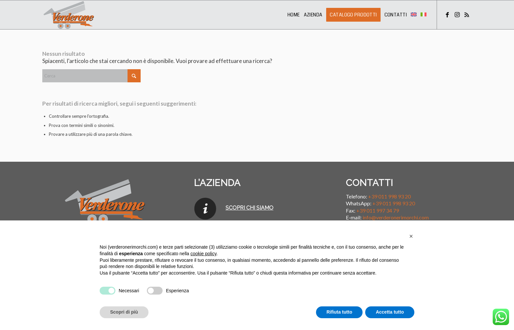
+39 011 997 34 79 (377, 210)
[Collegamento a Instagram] (457, 14)
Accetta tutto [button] (390, 312)
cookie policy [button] (203, 253)
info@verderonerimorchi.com (396, 217)
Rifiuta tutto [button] (339, 312)
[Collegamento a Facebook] (447, 14)
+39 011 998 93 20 (389, 196)
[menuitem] (294, 14)
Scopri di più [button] (124, 312)
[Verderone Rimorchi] (69, 14)
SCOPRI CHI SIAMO (249, 208)
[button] (411, 236)
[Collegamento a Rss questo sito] (467, 14)
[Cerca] (91, 75)
